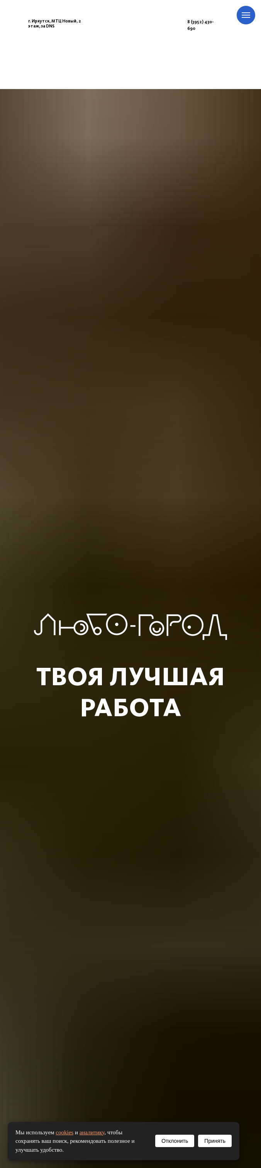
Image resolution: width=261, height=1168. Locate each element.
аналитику (92, 1132)
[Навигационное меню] (246, 15)
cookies (64, 1132)
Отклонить (174, 1141)
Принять (214, 1141)
